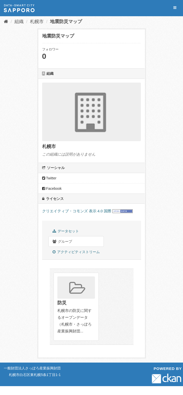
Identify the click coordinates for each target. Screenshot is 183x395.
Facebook (52, 188)
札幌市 (37, 21)
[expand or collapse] (175, 7)
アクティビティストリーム (76, 252)
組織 (19, 21)
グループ (62, 241)
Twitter (49, 178)
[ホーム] (6, 21)
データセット (66, 231)
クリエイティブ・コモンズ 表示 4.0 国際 (76, 211)
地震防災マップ (66, 21)
